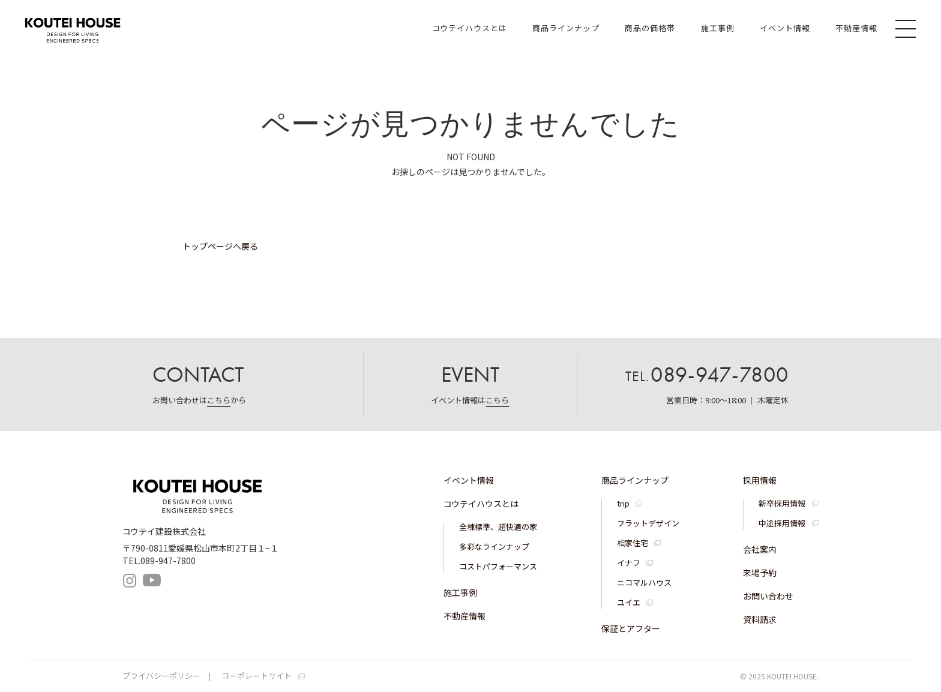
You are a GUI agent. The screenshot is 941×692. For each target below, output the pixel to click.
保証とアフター (630, 628)
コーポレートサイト (256, 675)
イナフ (628, 563)
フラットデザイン (648, 523)
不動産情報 (856, 28)
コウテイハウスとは (469, 28)
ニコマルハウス (644, 582)
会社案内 (760, 549)
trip (623, 503)
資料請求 (760, 619)
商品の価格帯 (650, 28)
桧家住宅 (632, 543)
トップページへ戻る (220, 246)
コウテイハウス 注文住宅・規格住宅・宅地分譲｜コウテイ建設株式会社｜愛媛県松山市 (72, 28)
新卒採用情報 (782, 503)
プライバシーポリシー (161, 675)
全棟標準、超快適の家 (498, 526)
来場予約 (760, 573)
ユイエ (628, 602)
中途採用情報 (782, 523)
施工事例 (718, 28)
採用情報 (760, 480)
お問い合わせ (768, 596)
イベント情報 (785, 28)
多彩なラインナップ (494, 546)
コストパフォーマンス (498, 566)
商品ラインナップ (566, 28)
